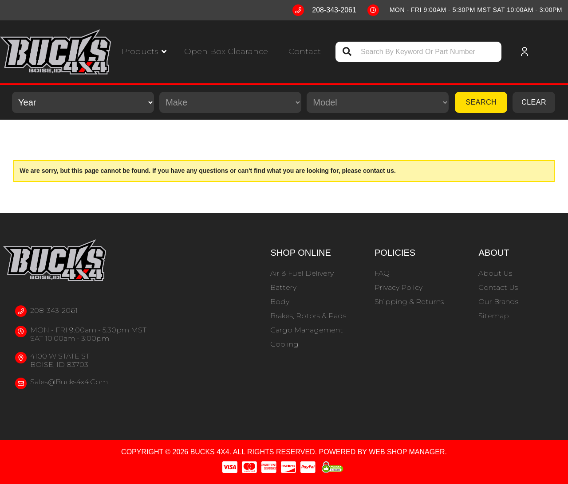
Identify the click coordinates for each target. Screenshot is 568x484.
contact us (378, 170)
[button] (144, 51)
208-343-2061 (54, 310)
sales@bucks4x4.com (69, 382)
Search (481, 102)
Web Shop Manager (407, 452)
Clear (533, 102)
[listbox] (83, 102)
